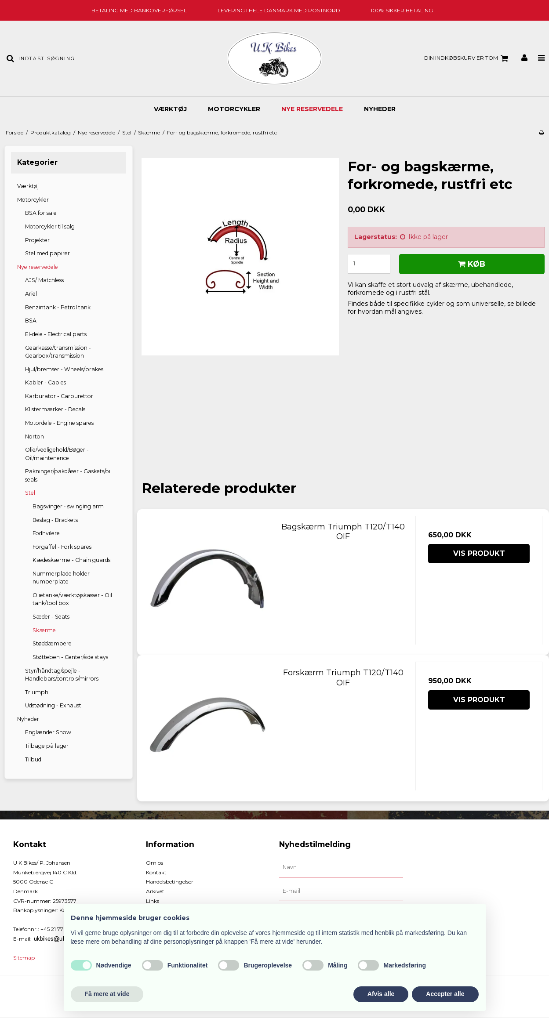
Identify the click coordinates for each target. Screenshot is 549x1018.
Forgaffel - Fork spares (62, 546)
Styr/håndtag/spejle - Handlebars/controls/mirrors (61, 674)
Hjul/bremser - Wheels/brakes (64, 369)
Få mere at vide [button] (107, 993)
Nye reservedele (312, 109)
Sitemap (24, 957)
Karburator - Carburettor (59, 396)
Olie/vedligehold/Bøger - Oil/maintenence (57, 453)
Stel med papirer (47, 253)
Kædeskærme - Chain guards (71, 560)
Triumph (36, 692)
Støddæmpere (52, 643)
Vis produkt (479, 553)
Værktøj (170, 109)
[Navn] (341, 867)
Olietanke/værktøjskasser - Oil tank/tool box (72, 599)
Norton (34, 436)
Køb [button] (470, 263)
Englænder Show (48, 732)
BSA (30, 320)
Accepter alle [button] (445, 993)
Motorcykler (234, 109)
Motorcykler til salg (50, 226)
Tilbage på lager (47, 746)
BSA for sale (41, 213)
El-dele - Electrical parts (56, 334)
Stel (30, 492)
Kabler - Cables (45, 382)
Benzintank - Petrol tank (58, 307)
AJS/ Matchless (44, 280)
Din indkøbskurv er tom (467, 58)
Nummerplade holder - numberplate (63, 577)
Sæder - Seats (51, 616)
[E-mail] (341, 891)
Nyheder (380, 109)
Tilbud (33, 759)
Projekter (37, 240)
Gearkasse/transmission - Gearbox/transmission (58, 351)
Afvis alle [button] (380, 993)
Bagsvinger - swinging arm (68, 506)
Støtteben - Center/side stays (70, 657)
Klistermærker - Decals (55, 409)
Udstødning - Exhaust (53, 705)
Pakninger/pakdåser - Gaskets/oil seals (68, 475)
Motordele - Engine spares (59, 423)
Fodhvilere (46, 533)
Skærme (44, 630)
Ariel (31, 293)
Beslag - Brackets (55, 520)
